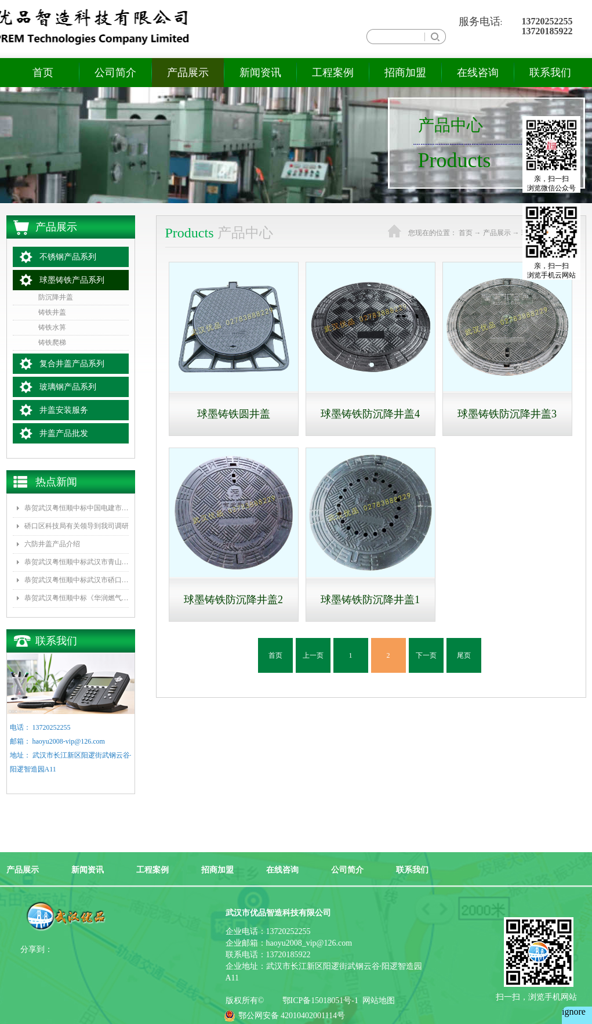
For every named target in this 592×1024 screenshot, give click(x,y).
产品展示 (497, 233)
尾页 (464, 655)
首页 (42, 72)
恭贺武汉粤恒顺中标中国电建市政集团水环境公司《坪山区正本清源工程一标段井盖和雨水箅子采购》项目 (76, 508)
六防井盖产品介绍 (52, 544)
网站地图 (376, 1000)
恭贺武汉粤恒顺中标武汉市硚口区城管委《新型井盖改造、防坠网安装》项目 (76, 580)
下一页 (426, 655)
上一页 (313, 655)
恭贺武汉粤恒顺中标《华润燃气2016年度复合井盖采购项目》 (76, 598)
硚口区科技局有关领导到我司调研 (76, 526)
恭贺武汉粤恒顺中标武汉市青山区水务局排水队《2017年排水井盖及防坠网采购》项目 (76, 562)
